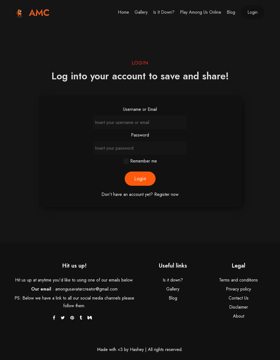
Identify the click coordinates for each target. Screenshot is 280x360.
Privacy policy (238, 289)
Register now (166, 194)
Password (140, 135)
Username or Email (140, 109)
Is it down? (163, 12)
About (238, 316)
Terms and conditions (238, 280)
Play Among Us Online (200, 12)
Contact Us (239, 298)
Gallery (141, 12)
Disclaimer (238, 307)
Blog (231, 12)
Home (123, 12)
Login (252, 12)
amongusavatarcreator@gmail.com (86, 289)
